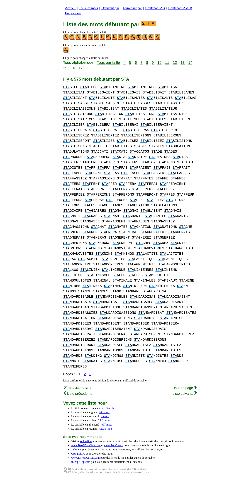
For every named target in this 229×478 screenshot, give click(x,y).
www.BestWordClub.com (86, 445)
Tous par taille (108, 62)
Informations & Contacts (138, 472)
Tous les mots (88, 8)
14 (190, 62)
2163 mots (108, 408)
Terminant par (132, 8)
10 (159, 62)
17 (81, 68)
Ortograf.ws (78, 453)
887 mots (106, 424)
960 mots (104, 412)
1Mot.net (76, 449)
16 (73, 68)
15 (65, 68)
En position (73, 13)
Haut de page (184, 388)
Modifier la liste (77, 388)
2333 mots (106, 428)
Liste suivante (184, 393)
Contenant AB (155, 8)
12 (175, 62)
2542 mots (104, 420)
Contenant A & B (180, 8)
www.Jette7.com (113, 445)
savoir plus (126, 469)
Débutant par (110, 8)
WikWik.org (87, 441)
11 (167, 62)
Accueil (70, 8)
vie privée (144, 469)
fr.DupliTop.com (80, 461)
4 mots (105, 416)
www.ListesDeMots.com (85, 457)
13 (183, 62)
